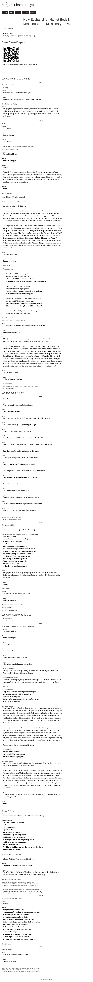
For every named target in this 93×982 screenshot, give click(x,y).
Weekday (10, 28)
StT (6, 28)
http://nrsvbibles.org (35, 971)
